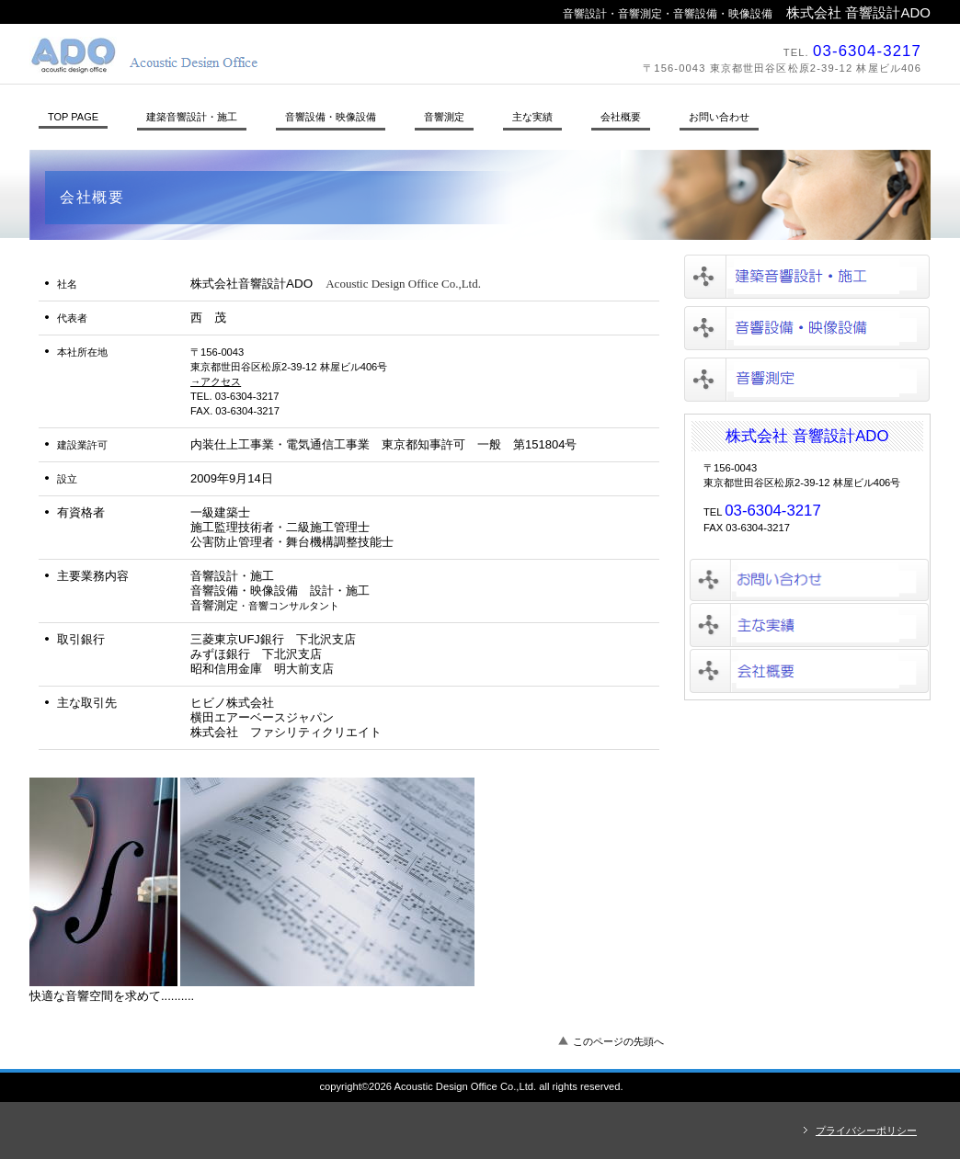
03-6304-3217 (867, 51)
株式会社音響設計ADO (282, 55)
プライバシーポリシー (866, 1130)
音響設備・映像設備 (807, 328)
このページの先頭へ (618, 1041)
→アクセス (215, 381)
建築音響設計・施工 (807, 277)
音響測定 (807, 380)
